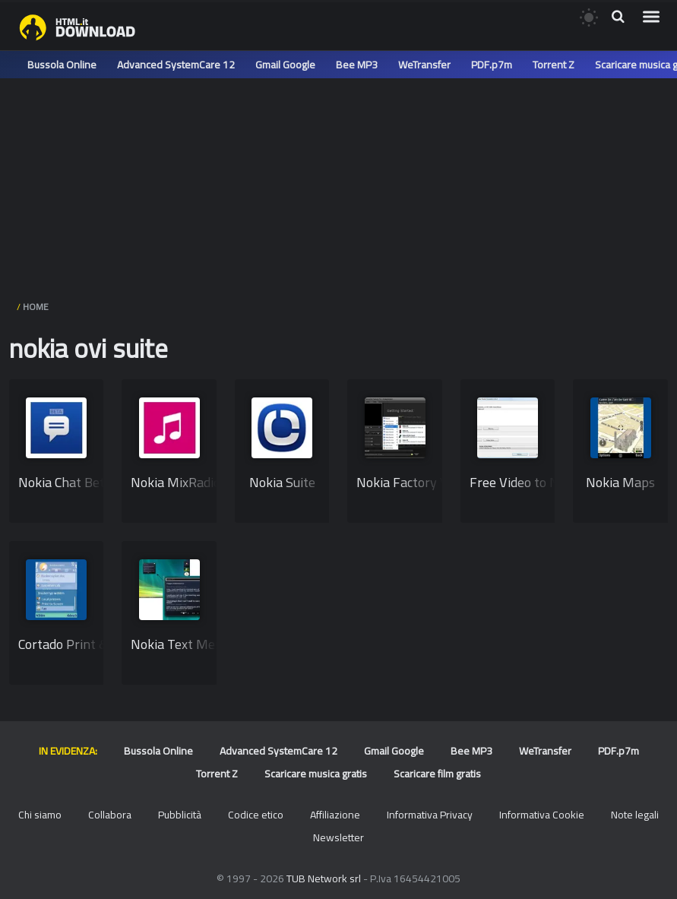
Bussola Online (61, 64)
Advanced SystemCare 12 (176, 64)
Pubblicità (179, 815)
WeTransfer (424, 64)
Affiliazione (335, 815)
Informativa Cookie (541, 815)
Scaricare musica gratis (315, 773)
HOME (36, 306)
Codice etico (255, 815)
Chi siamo (40, 815)
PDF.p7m (491, 64)
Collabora (109, 815)
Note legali (635, 815)
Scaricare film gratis (437, 773)
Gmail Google (285, 64)
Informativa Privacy (430, 815)
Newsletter (338, 837)
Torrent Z (553, 64)
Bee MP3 (357, 64)
